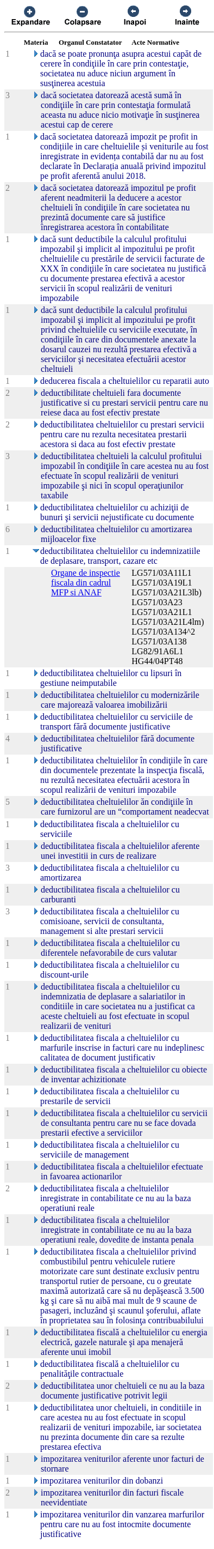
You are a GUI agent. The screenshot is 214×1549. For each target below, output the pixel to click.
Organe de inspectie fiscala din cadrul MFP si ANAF (85, 582)
